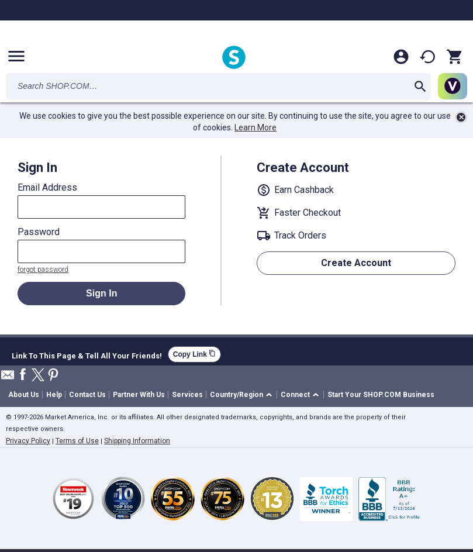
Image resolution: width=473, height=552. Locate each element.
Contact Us (87, 395)
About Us (23, 395)
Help (54, 395)
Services (187, 395)
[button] (243, 395)
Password (39, 232)
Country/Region (236, 395)
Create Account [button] (356, 262)
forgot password (43, 269)
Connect (295, 395)
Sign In (101, 293)
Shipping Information (137, 441)
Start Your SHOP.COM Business (380, 395)
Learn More (255, 127)
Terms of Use (77, 441)
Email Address (47, 187)
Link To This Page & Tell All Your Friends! (87, 354)
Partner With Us (139, 395)
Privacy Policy (28, 441)
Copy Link (194, 354)
